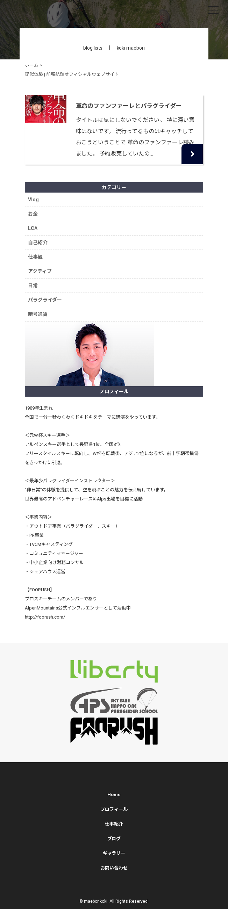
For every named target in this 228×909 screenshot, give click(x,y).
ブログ (114, 838)
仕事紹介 (114, 824)
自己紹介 (38, 242)
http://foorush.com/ (45, 617)
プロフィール (114, 809)
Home (114, 794)
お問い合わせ (114, 868)
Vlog (33, 199)
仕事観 (35, 257)
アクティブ (40, 271)
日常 (33, 285)
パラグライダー (45, 300)
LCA (32, 228)
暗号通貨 (38, 314)
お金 (33, 214)
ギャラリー (114, 853)
